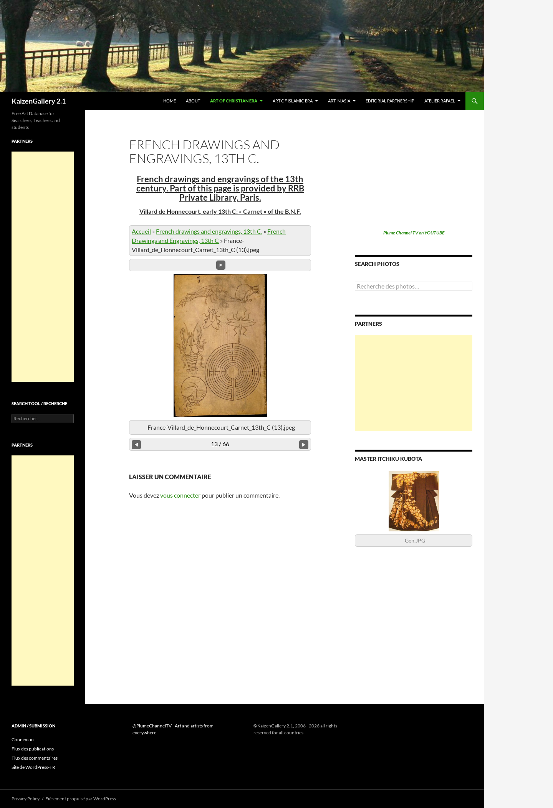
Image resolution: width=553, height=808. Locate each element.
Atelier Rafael (439, 100)
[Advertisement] (413, 383)
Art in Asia (339, 100)
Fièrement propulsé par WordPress (80, 798)
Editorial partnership (390, 100)
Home (169, 100)
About (193, 100)
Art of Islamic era (293, 100)
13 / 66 (220, 443)
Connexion (23, 739)
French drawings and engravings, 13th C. (209, 231)
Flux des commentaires (35, 758)
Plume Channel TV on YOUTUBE (413, 233)
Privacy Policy (26, 798)
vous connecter (180, 495)
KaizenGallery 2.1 (39, 101)
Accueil (141, 231)
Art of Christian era (233, 100)
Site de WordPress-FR (33, 767)
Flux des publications (33, 749)
